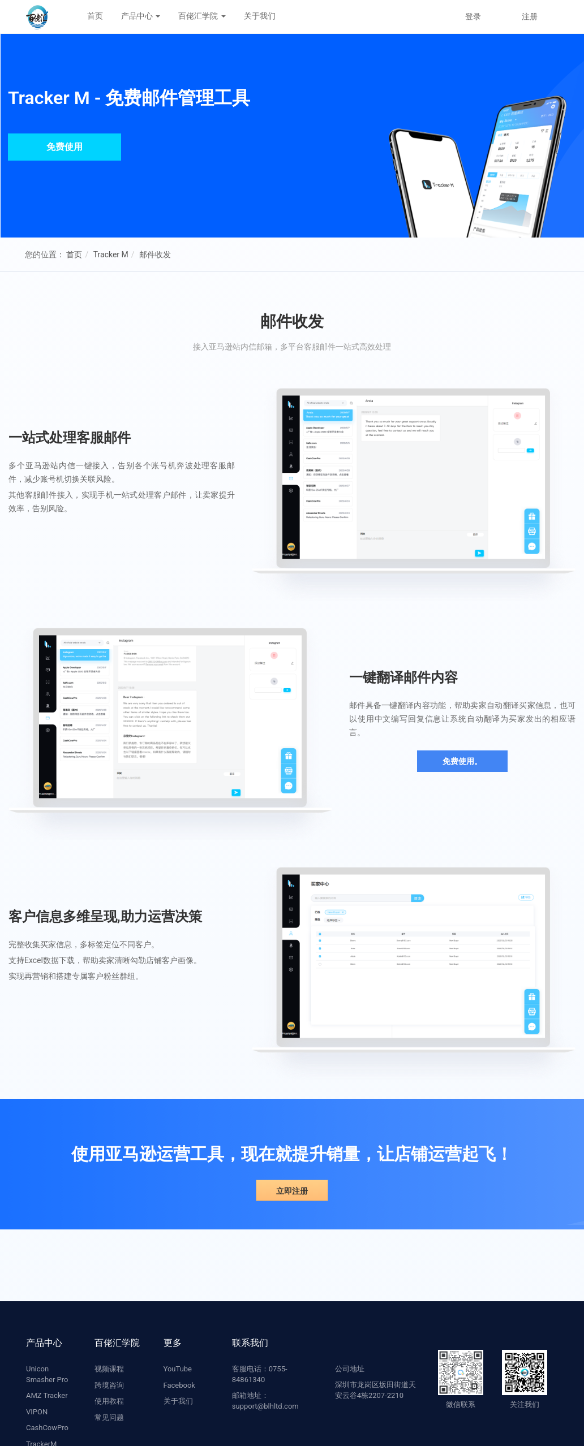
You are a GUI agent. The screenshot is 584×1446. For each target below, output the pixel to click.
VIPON (37, 1412)
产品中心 (140, 15)
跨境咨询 (109, 1385)
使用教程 (109, 1401)
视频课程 (109, 1369)
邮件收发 (155, 254)
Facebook (179, 1385)
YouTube (178, 1369)
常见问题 (109, 1417)
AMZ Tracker (47, 1395)
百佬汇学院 (201, 15)
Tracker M (110, 254)
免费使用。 (462, 761)
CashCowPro (47, 1427)
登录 (473, 16)
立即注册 (292, 1190)
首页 (95, 15)
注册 (530, 16)
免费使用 (64, 146)
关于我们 (260, 15)
